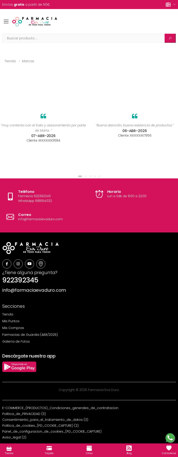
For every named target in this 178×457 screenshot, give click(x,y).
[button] (80, 176)
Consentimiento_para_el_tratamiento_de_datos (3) (45, 419)
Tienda (10, 61)
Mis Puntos (11, 321)
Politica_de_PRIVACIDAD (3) (24, 414)
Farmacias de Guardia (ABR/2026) (30, 334)
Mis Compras (13, 328)
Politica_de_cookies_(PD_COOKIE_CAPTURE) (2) (40, 425)
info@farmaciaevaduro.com (34, 290)
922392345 (20, 280)
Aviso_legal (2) (14, 437)
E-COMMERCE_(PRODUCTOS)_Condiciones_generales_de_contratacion (60, 408)
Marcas (28, 61)
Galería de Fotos (16, 341)
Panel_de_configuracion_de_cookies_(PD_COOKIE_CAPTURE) (52, 431)
